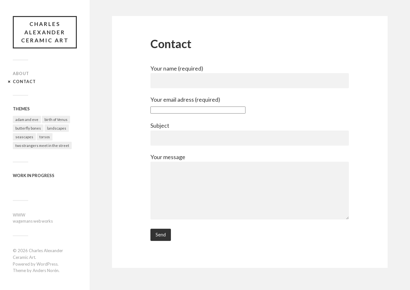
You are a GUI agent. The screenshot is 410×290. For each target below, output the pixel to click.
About (21, 73)
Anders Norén (46, 270)
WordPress (47, 264)
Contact (24, 81)
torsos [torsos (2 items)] (44, 137)
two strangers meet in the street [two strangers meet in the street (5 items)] (42, 145)
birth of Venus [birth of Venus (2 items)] (56, 119)
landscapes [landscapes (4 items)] (56, 128)
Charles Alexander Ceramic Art (45, 32)
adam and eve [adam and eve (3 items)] (26, 119)
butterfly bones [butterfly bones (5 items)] (28, 128)
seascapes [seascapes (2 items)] (24, 137)
